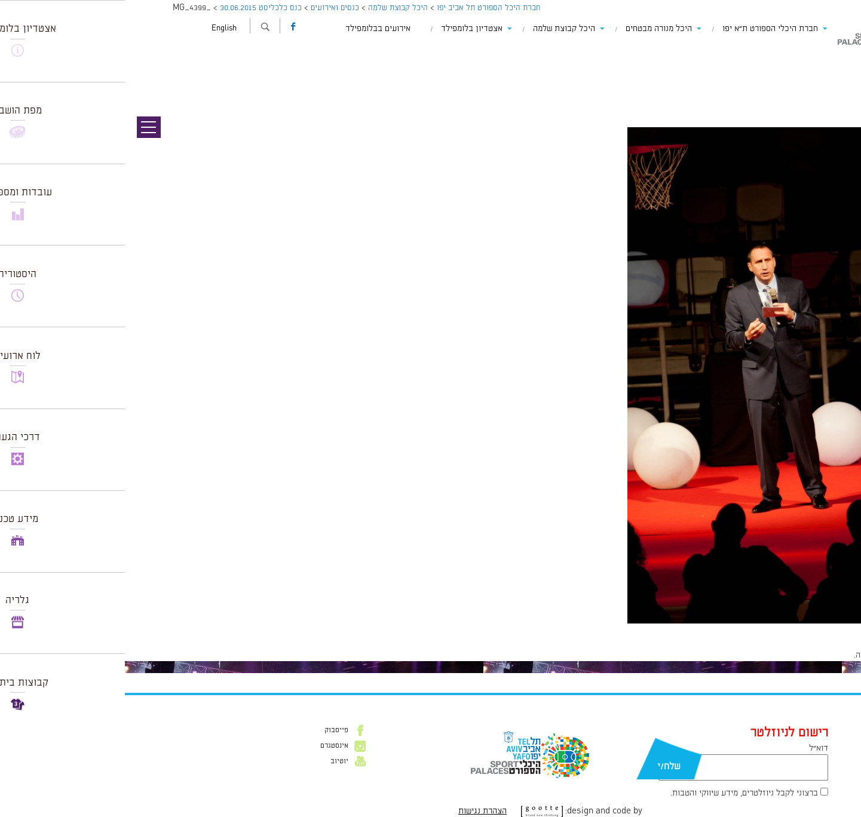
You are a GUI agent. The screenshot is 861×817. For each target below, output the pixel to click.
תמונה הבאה (840, 74)
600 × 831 (790, 629)
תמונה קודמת (838, 63)
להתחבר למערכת (821, 655)
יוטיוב (214, 761)
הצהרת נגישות (357, 811)
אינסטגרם (209, 746)
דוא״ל (693, 748)
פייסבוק (211, 730)
